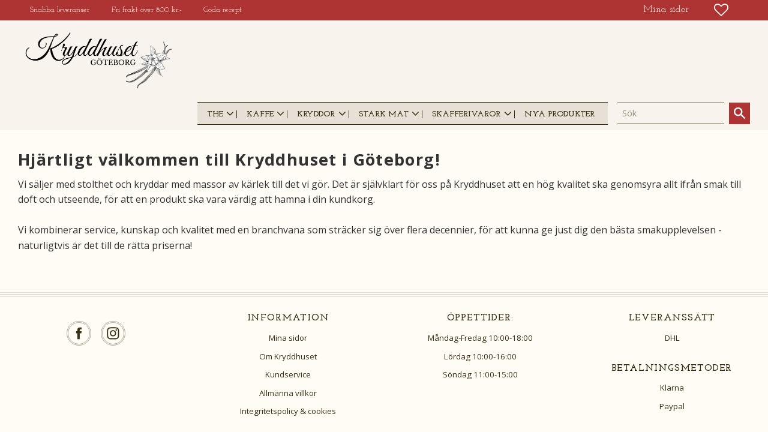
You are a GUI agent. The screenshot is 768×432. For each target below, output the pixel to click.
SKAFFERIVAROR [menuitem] (466, 114)
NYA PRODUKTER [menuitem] (559, 114)
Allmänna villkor (288, 393)
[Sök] (739, 113)
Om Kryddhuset (288, 356)
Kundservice (288, 374)
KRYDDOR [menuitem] (316, 114)
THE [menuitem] (215, 114)
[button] (721, 10)
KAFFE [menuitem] (260, 114)
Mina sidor (288, 337)
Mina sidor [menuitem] (666, 9)
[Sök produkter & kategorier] (670, 113)
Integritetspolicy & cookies (288, 411)
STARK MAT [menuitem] (384, 114)
